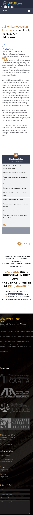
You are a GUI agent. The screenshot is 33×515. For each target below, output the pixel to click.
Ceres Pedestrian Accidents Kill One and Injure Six (15, 178)
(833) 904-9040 (4, 477)
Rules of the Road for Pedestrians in (14, 188)
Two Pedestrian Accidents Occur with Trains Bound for (14, 216)
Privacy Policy (4, 351)
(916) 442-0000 (18, 286)
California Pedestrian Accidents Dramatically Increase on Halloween (15, 167)
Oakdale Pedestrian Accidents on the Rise (14, 184)
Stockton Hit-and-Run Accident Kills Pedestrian (15, 211)
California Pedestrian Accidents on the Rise (14, 172)
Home (5, 10)
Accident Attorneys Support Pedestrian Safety (15, 194)
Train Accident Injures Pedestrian (13, 199)
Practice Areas (8, 49)
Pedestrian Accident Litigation (13, 51)
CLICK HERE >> (15, 294)
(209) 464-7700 (9, 459)
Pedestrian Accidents (9, 225)
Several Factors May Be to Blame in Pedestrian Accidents (15, 205)
